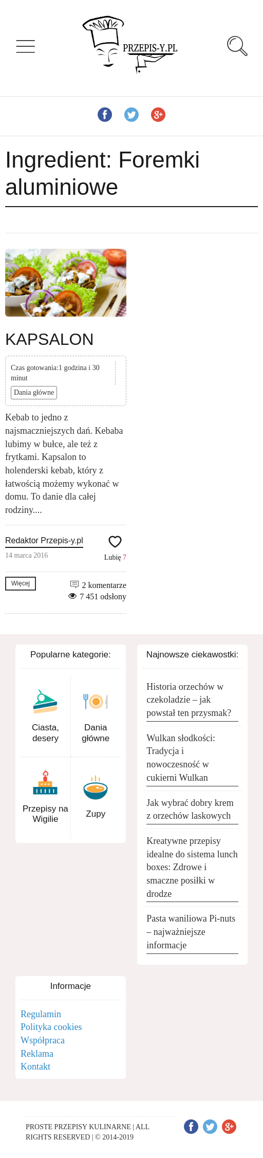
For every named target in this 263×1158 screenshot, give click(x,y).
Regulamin (41, 1014)
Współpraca (43, 1040)
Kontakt (35, 1066)
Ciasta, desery (45, 733)
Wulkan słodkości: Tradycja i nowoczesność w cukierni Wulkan (180, 758)
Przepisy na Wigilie (45, 814)
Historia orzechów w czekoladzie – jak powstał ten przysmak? (188, 700)
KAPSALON (49, 339)
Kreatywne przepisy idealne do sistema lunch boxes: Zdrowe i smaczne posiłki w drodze (191, 867)
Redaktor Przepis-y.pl (44, 540)
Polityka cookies (51, 1027)
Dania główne (34, 392)
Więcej (20, 583)
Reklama (37, 1054)
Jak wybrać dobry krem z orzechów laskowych (189, 809)
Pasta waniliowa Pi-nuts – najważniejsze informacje (190, 931)
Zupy (95, 814)
